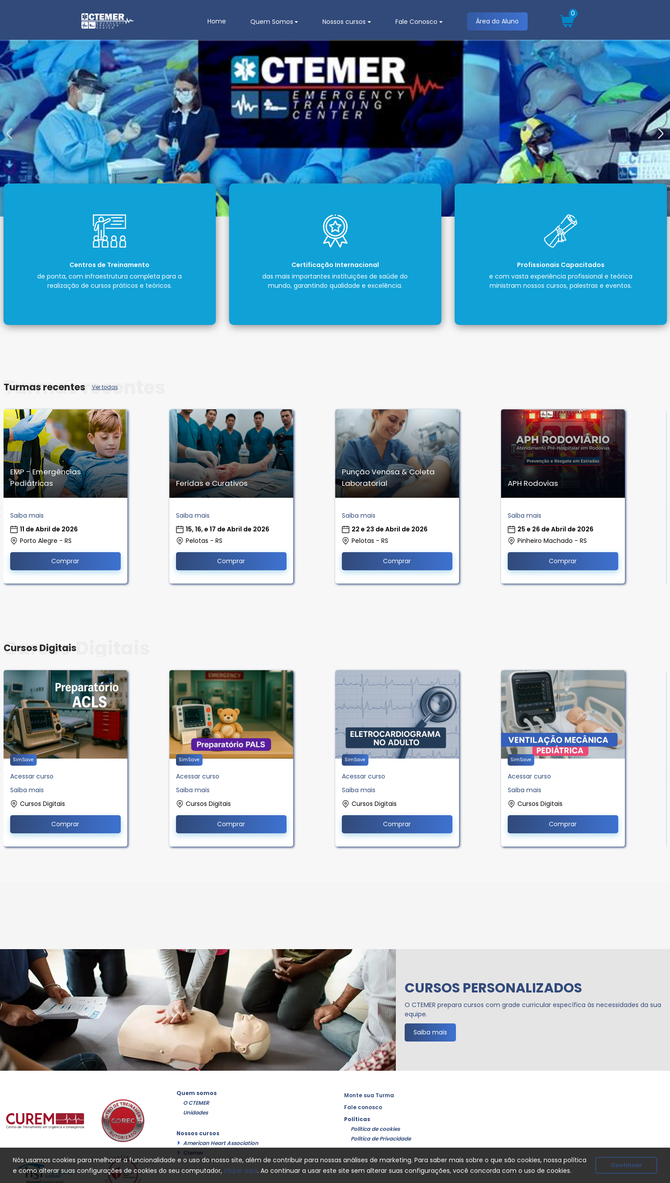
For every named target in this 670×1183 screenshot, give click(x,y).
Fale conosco (363, 1107)
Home (216, 21)
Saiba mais (27, 515)
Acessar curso (32, 776)
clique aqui (240, 1170)
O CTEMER (196, 1103)
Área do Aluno (497, 21)
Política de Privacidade (381, 1138)
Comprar (65, 561)
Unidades (195, 1112)
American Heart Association (220, 1143)
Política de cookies (375, 1129)
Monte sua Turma (369, 1095)
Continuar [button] (626, 1165)
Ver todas (105, 387)
